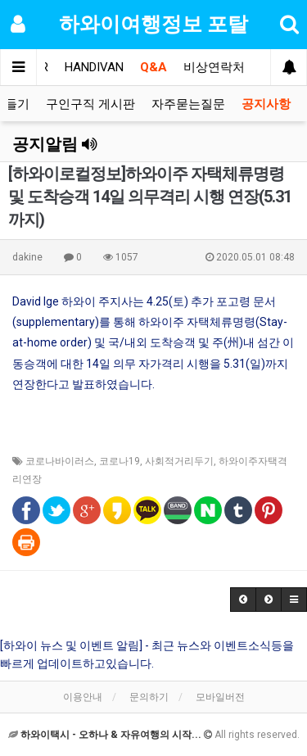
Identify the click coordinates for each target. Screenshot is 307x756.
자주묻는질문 (188, 104)
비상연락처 (214, 67)
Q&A (153, 67)
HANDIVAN (94, 67)
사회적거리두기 (179, 461)
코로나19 (119, 461)
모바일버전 (220, 697)
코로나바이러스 (59, 461)
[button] (243, 599)
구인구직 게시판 (90, 104)
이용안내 (82, 697)
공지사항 (266, 104)
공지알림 (54, 144)
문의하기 (149, 697)
